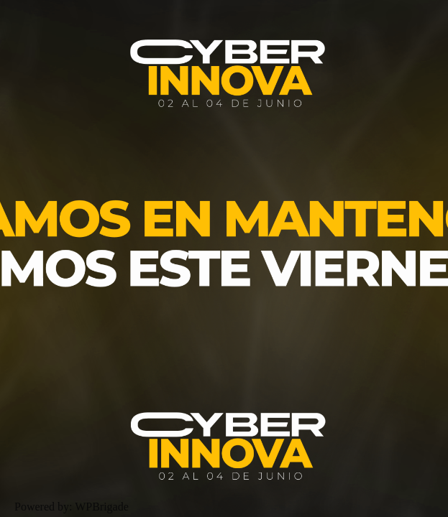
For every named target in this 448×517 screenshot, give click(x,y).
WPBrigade (102, 506)
